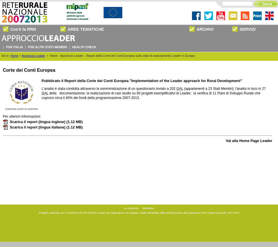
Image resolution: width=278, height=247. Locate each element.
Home (15, 55)
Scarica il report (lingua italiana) (43, 127)
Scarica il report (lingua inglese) (43, 122)
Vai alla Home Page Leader (249, 141)
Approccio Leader (33, 55)
